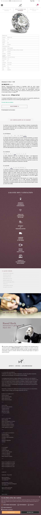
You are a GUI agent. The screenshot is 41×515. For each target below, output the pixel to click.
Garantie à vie (5, 283)
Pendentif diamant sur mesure (8, 426)
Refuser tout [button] (30, 512)
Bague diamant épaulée (6, 397)
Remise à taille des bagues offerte (8, 282)
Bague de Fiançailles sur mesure (8, 421)
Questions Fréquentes (6, 440)
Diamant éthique (5, 434)
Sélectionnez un (20, 10)
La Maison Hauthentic (8, 432)
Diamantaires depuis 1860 (7, 275)
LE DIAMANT (5, 447)
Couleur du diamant (6, 453)
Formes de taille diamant (7, 452)
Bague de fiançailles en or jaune (8, 463)
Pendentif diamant (5, 408)
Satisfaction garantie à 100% (7, 280)
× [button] (39, 497)
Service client (4, 494)
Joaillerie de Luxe (5, 410)
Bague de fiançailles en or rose (8, 466)
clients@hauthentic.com (16, 1)
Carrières (3, 442)
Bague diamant (5, 420)
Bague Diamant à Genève (7, 456)
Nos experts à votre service (7, 287)
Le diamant (4, 449)
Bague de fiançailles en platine (8, 465)
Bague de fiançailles (8, 393)
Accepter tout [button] (11, 512)
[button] (20, 509)
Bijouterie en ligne (5, 411)
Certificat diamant (5, 450)
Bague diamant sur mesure (7, 423)
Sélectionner (13, 106)
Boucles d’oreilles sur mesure (8, 424)
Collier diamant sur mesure (7, 427)
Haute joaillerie (6, 418)
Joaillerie (4, 405)
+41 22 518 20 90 (5, 1)
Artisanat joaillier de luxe (7, 276)
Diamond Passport (5, 436)
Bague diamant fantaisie (7, 400)
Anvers (17, 366)
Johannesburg (27, 366)
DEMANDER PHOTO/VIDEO (8, 110)
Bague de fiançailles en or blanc (8, 462)
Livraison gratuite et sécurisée (8, 285)
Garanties (4, 439)
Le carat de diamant (6, 455)
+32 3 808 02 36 (5, 485)
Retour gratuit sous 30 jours (7, 278)
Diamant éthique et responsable (8, 273)
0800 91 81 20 (4, 489)
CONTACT (4, 472)
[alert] (20, 505)
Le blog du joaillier (6, 413)
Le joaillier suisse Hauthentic (7, 437)
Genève (11, 366)
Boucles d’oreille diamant (7, 407)
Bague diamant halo (6, 398)
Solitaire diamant (5, 395)
